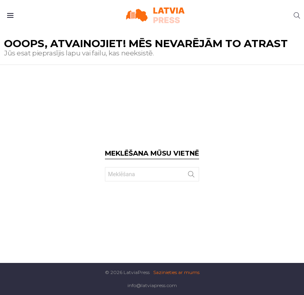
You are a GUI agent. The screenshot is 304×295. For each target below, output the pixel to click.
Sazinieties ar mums (176, 272)
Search (191, 176)
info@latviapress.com (152, 285)
